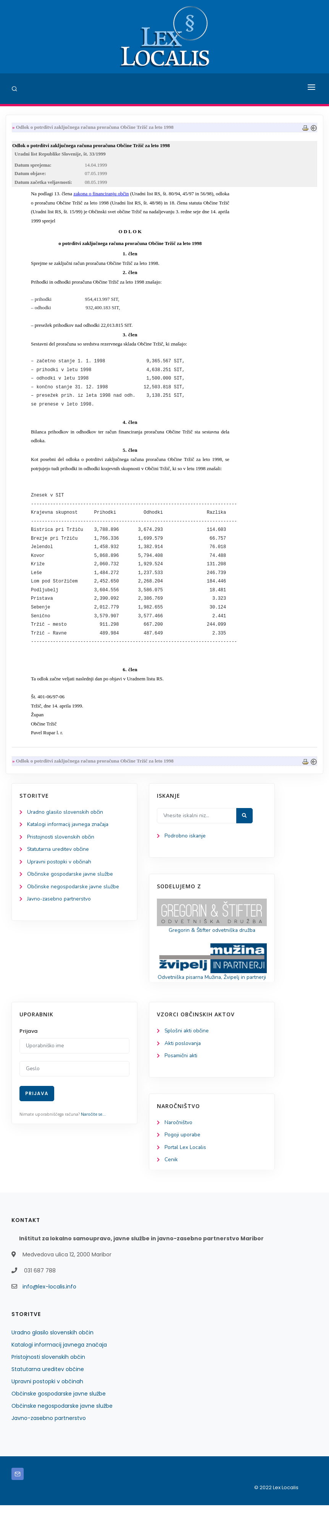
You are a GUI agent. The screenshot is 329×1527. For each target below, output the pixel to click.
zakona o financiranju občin (101, 195)
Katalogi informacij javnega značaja (69, 835)
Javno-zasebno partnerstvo (60, 911)
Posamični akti (181, 1076)
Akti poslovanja (183, 1064)
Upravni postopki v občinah (59, 873)
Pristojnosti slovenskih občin (61, 848)
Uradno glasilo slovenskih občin (65, 822)
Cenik (171, 1181)
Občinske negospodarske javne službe (73, 898)
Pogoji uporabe (182, 1156)
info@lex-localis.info (49, 1308)
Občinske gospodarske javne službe (70, 885)
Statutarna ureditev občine (59, 860)
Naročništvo (178, 1143)
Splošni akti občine (187, 1051)
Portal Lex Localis (185, 1169)
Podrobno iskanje (185, 846)
